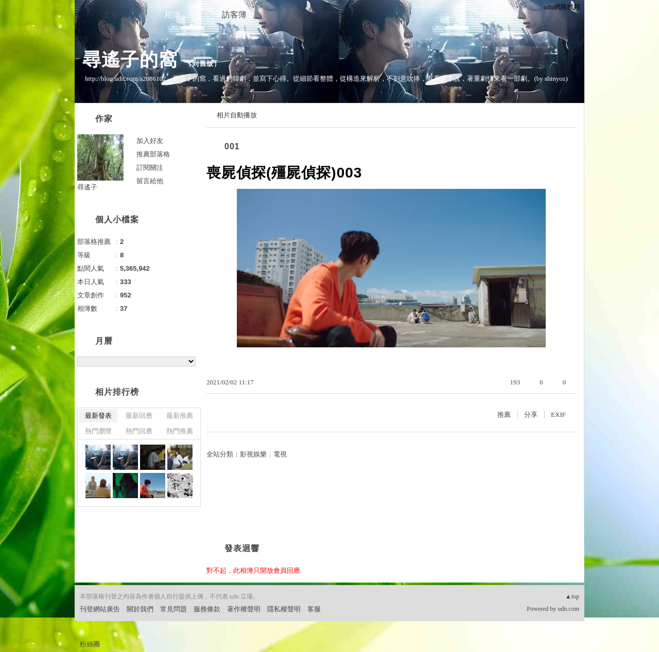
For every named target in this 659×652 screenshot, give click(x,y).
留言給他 (149, 181)
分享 (530, 414)
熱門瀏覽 (98, 431)
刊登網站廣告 (100, 609)
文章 (110, 14)
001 (232, 146)
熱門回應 (139, 431)
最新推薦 (179, 415)
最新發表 (98, 415)
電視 (280, 454)
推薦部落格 (153, 154)
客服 (314, 609)
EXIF (558, 414)
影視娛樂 (253, 454)
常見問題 (173, 609)
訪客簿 (234, 14)
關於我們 (140, 609)
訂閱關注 (149, 167)
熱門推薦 (179, 431)
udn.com (568, 608)
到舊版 (203, 63)
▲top (572, 596)
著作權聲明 (244, 609)
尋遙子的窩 (130, 59)
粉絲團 (90, 644)
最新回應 (139, 415)
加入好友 (149, 141)
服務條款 (207, 609)
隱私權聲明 (284, 609)
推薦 (504, 414)
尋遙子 (87, 187)
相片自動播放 (237, 115)
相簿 (172, 14)
